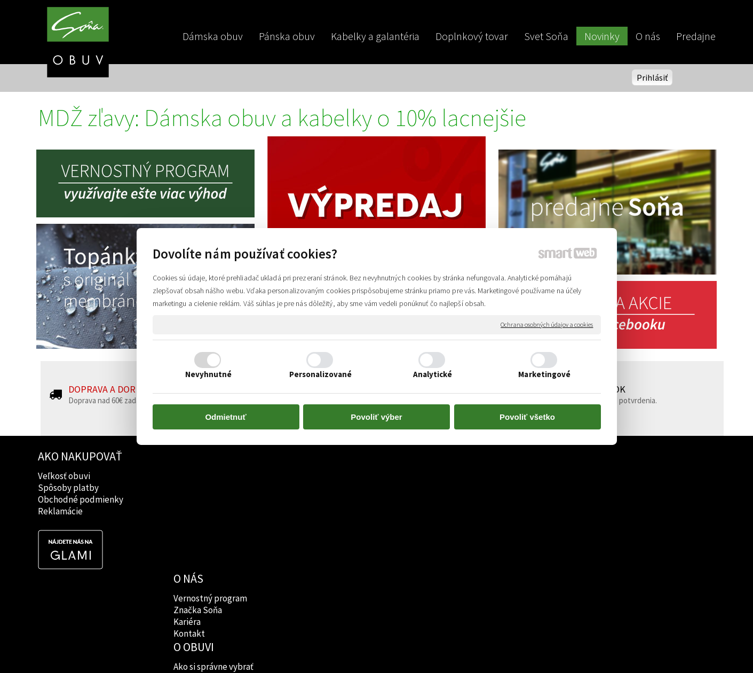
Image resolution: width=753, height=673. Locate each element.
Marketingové (544, 374)
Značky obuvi (336, 488)
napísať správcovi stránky (376, 647)
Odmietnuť (225, 416)
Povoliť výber (376, 416)
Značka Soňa (199, 488)
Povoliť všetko (527, 416)
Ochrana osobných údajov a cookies (547, 324)
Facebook (467, 476)
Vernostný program (211, 476)
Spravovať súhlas (559, 647)
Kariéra (188, 499)
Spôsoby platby (68, 488)
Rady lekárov (336, 499)
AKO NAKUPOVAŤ (80, 456)
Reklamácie (60, 511)
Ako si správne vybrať (351, 476)
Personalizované (320, 374)
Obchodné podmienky (80, 499)
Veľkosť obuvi (64, 476)
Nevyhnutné (208, 374)
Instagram (467, 488)
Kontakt (190, 511)
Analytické (433, 374)
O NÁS (189, 456)
